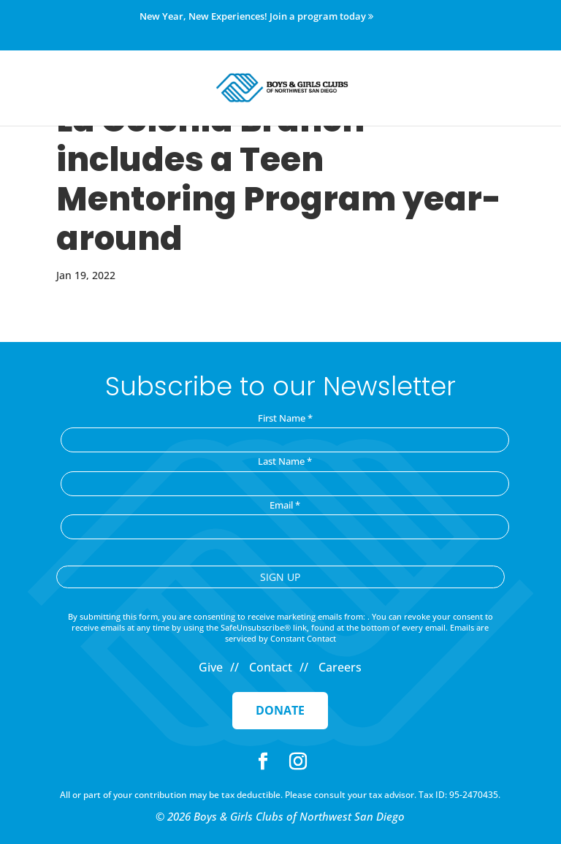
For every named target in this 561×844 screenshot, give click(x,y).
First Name (285, 418)
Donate (280, 710)
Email (285, 505)
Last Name (285, 461)
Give (211, 667)
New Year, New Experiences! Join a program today (256, 17)
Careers (340, 667)
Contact (270, 667)
